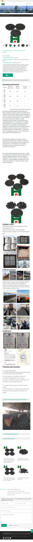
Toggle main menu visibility (27, 3)
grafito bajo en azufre (11, 497)
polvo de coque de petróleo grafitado (13, 491)
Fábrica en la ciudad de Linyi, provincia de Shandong (15, 401)
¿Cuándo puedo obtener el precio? (11, 436)
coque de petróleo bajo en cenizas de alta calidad (15, 493)
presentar (4, 527)
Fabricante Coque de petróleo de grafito (14, 495)
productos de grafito (26, 495)
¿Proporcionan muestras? (9, 441)
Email (8, 77)
